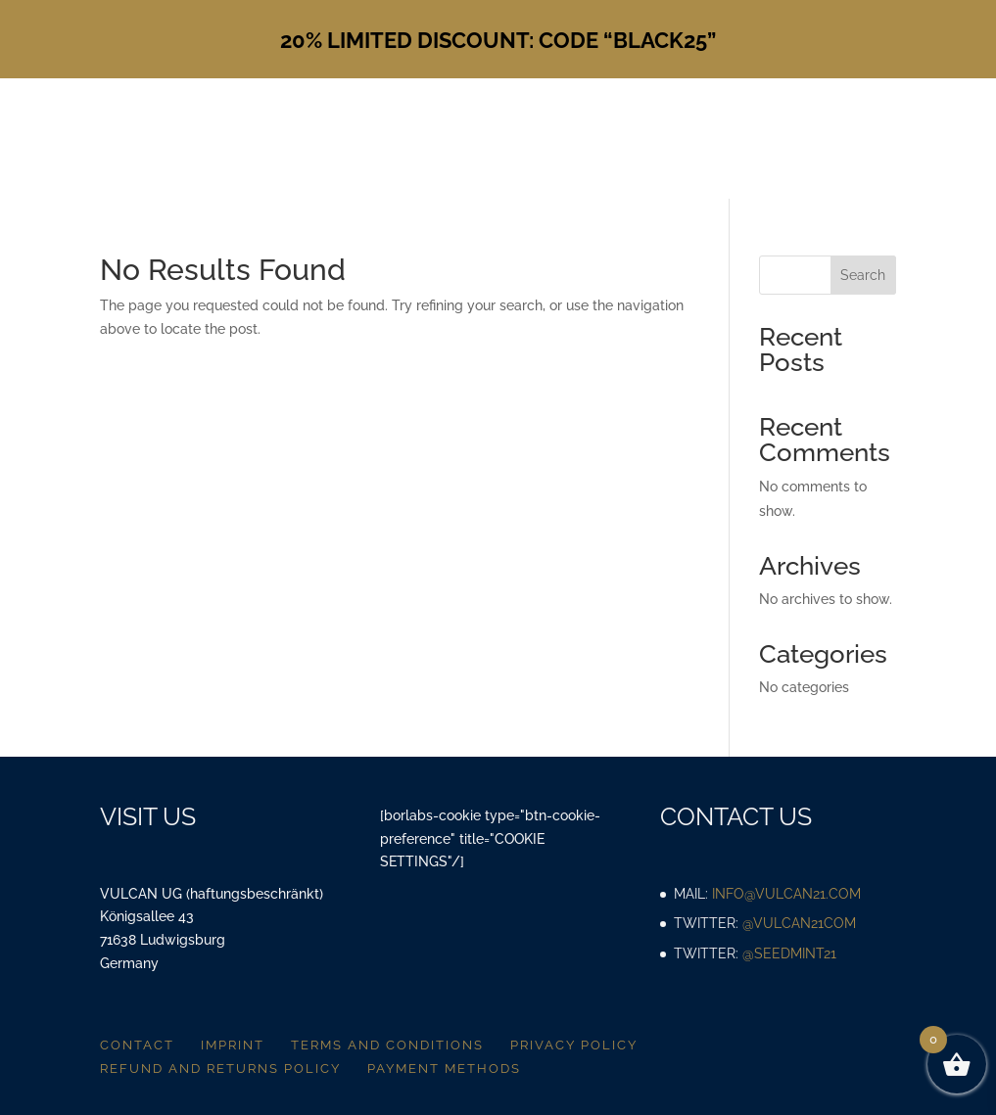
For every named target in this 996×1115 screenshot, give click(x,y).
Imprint (232, 1045)
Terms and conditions (387, 1045)
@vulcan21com (799, 923)
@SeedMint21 (789, 953)
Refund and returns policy (220, 1068)
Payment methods (444, 1068)
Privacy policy (574, 1045)
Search (862, 275)
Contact (137, 1045)
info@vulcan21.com (786, 894)
